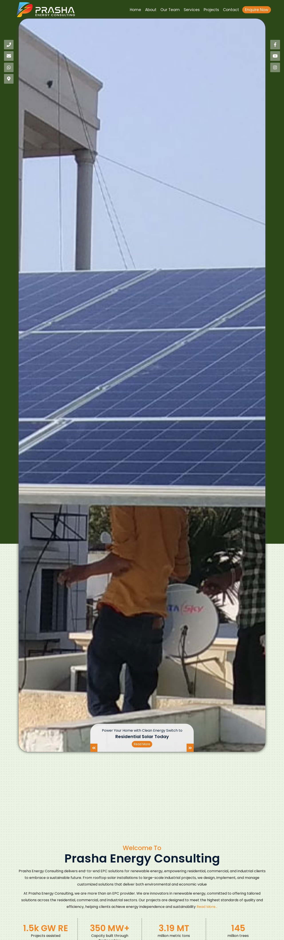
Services (192, 9)
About (150, 9)
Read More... (207, 906)
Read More (142, 744)
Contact (231, 9)
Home (135, 9)
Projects (211, 9)
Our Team (170, 9)
